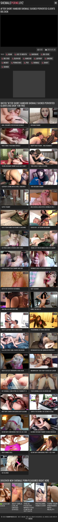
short (45, 62)
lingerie (48, 58)
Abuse (30, 518)
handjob (27, 58)
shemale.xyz (12, 3)
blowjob (16, 58)
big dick (5, 58)
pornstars (16, 62)
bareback (33, 54)
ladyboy (38, 58)
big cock (45, 54)
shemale (35, 62)
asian (9, 54)
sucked (5, 67)
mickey (5, 62)
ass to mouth (21, 54)
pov (26, 62)
